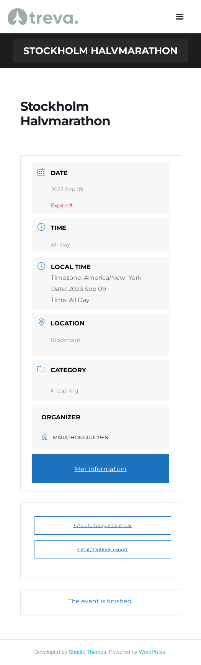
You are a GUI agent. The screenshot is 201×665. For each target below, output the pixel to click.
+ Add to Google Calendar (102, 525)
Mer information (100, 469)
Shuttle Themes (87, 652)
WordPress (152, 652)
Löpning (64, 390)
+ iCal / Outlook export (102, 549)
